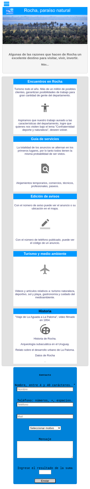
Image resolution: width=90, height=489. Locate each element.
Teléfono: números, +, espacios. (44, 400)
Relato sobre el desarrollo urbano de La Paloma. (45, 349)
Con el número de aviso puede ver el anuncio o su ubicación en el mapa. (45, 207)
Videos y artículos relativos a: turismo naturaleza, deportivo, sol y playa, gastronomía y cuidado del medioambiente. (45, 294)
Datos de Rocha (45, 355)
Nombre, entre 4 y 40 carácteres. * (45, 385)
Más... (45, 64)
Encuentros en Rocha (45, 81)
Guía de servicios (45, 139)
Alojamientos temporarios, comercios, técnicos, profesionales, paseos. (45, 184)
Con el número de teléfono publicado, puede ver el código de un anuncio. (45, 241)
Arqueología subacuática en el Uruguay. (45, 344)
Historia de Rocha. (45, 338)
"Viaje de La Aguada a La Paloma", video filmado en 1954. (45, 318)
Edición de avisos (45, 196)
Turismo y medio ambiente (45, 254)
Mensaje (45, 439)
